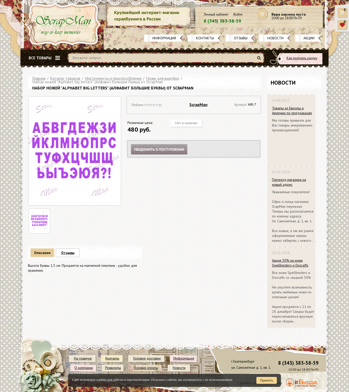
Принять (266, 380)
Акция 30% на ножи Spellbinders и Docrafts (290, 263)
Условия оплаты (146, 367)
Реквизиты (113, 367)
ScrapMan (198, 104)
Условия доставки (147, 358)
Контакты (205, 38)
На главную (83, 358)
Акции (308, 38)
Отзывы (240, 38)
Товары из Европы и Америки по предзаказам (292, 110)
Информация (164, 38)
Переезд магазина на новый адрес (289, 182)
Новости (275, 38)
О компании (83, 367)
